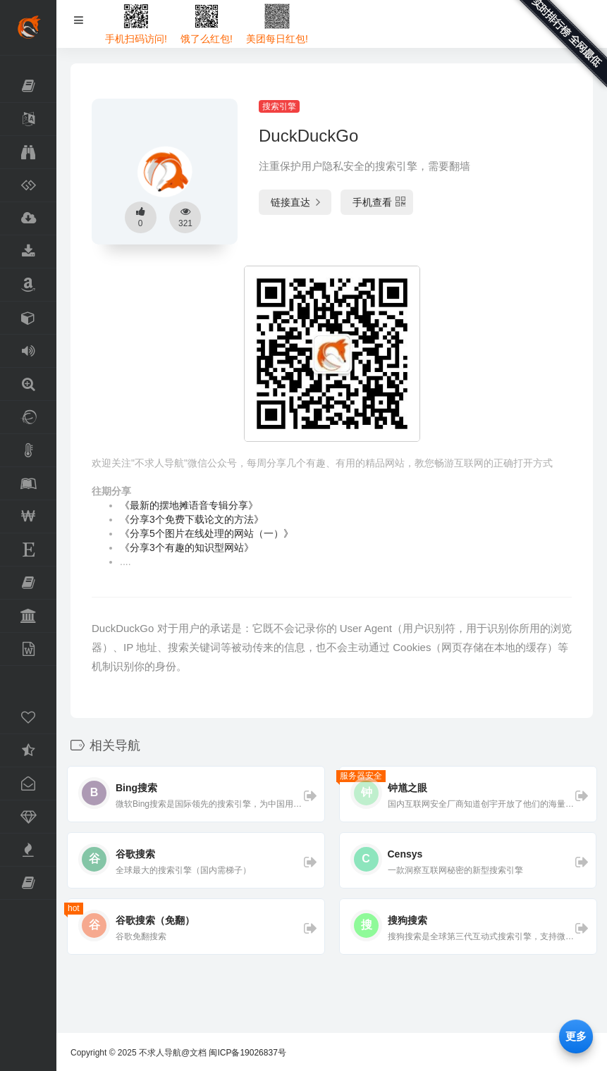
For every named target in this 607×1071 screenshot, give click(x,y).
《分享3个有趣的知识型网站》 (187, 547)
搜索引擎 (279, 106)
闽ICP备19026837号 (247, 1053)
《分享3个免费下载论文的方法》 (192, 519)
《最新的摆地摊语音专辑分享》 (189, 505)
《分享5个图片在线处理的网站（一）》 (206, 533)
